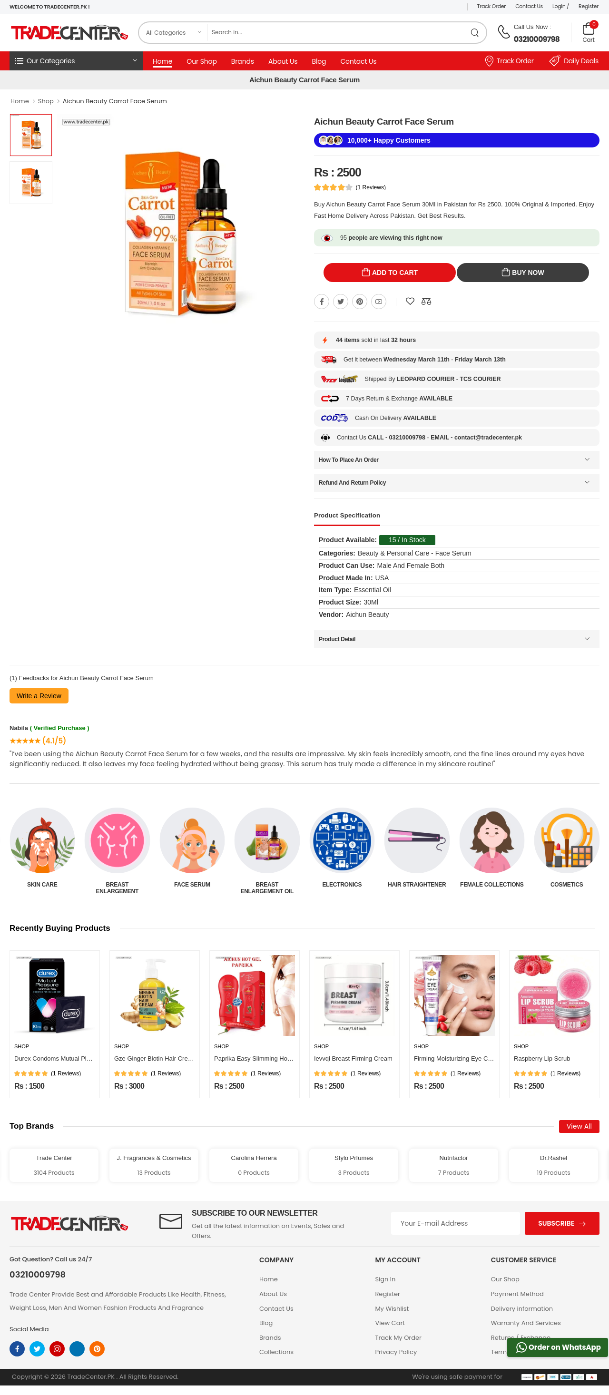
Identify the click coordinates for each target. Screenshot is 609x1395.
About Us (282, 61)
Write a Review (39, 696)
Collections (276, 1351)
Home (162, 61)
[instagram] (57, 1348)
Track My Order (398, 1337)
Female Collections (567, 884)
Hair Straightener (492, 884)
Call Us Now (531, 26)
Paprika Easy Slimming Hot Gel (257, 1058)
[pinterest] (97, 1348)
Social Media (29, 1329)
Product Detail (337, 639)
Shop (46, 101)
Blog (319, 61)
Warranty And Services (526, 1322)
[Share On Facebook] (321, 301)
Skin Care (117, 884)
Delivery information (522, 1308)
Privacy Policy (396, 1351)
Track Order (491, 6)
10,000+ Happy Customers (389, 140)
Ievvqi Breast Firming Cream (353, 1058)
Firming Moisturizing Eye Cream (458, 1058)
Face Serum (267, 884)
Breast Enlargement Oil (342, 888)
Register (589, 6)
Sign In (385, 1279)
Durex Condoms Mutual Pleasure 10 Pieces (74, 1058)
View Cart (390, 1322)
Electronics (417, 884)
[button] (76, 60)
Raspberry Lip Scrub (542, 1058)
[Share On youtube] (378, 301)
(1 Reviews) (371, 187)
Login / (560, 6)
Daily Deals (574, 61)
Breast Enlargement (192, 888)
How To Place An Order (349, 460)
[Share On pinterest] (359, 301)
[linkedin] (77, 1348)
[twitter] (37, 1348)
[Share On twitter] (340, 301)
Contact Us (529, 6)
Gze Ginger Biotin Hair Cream (155, 1058)
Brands (242, 61)
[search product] (475, 32)
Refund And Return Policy (352, 482)
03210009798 (537, 39)
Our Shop (202, 61)
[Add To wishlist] (410, 301)
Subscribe (556, 1223)
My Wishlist (392, 1308)
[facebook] (17, 1348)
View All (579, 1126)
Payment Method (517, 1293)
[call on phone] (504, 32)
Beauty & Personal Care (42, 888)
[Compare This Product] (426, 301)
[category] (173, 32)
